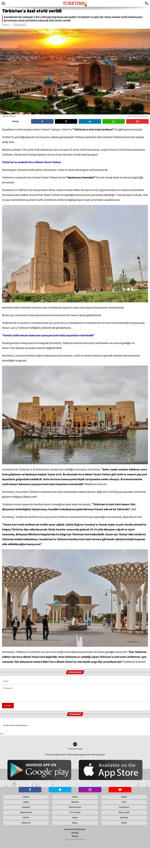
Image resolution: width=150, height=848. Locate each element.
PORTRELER (124, 807)
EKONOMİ (124, 817)
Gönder (7, 705)
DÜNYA (124, 797)
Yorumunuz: (75, 693)
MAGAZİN (75, 802)
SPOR (124, 802)
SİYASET (75, 797)
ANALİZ (75, 823)
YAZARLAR (26, 807)
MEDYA (26, 802)
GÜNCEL (26, 797)
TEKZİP (124, 823)
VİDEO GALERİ (124, 812)
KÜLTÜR (26, 817)
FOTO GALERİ (75, 812)
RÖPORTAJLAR (75, 807)
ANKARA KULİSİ (26, 812)
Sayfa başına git (75, 746)
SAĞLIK (75, 817)
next (2, 733)
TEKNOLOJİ (26, 823)
